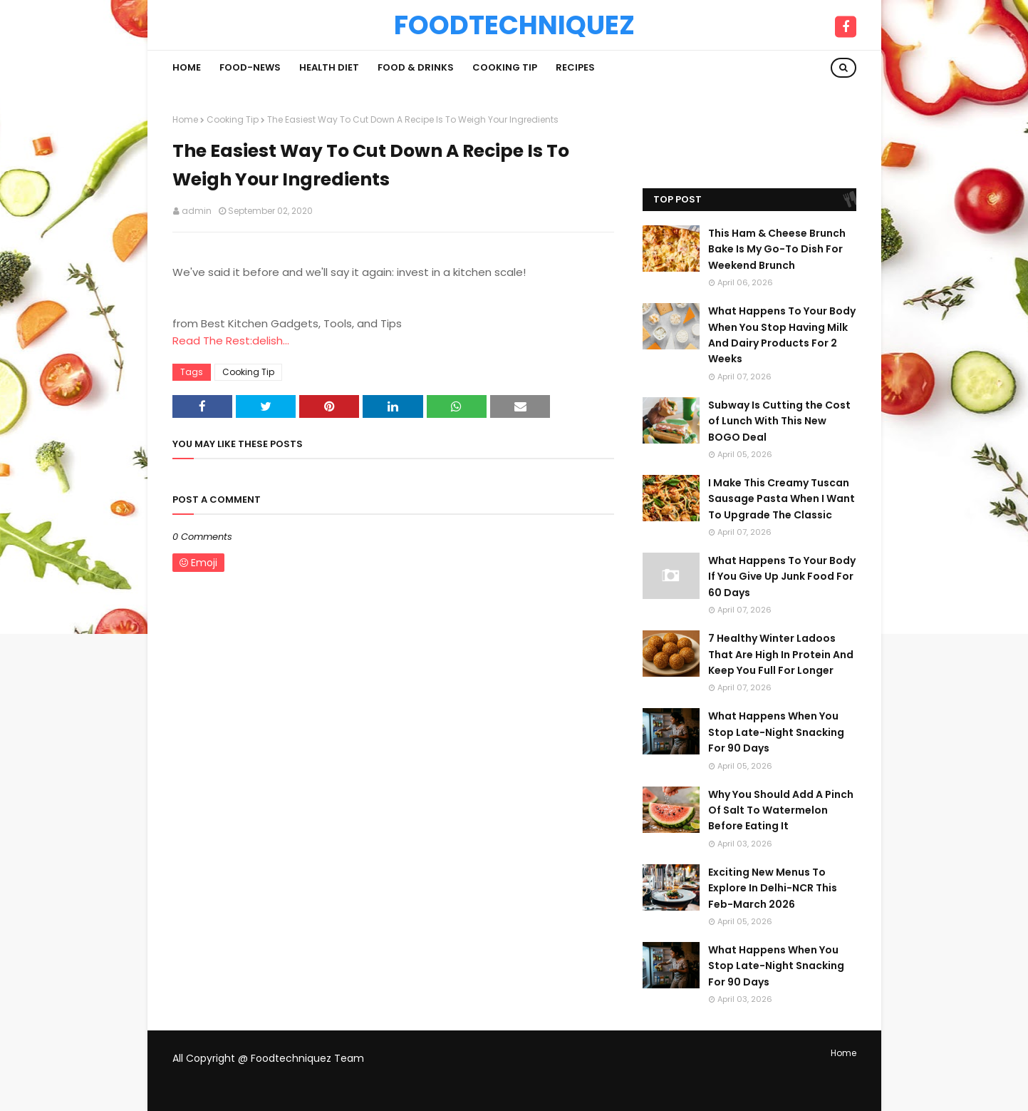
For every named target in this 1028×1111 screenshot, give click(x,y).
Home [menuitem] (186, 67)
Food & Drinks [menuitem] (416, 67)
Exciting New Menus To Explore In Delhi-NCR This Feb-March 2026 (772, 888)
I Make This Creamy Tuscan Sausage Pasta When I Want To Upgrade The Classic (781, 499)
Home (185, 119)
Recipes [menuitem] (575, 67)
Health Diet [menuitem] (329, 67)
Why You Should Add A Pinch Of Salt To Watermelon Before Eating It (780, 810)
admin (197, 211)
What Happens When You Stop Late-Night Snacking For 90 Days (776, 732)
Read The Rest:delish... (230, 340)
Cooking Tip (233, 119)
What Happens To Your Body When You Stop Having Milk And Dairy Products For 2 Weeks (782, 335)
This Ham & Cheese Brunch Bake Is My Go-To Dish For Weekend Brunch (777, 249)
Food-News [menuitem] (250, 67)
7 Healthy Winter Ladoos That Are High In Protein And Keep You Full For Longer (780, 654)
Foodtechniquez (514, 24)
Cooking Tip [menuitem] (504, 67)
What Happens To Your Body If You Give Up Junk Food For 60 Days (782, 576)
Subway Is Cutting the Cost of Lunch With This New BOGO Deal (779, 421)
